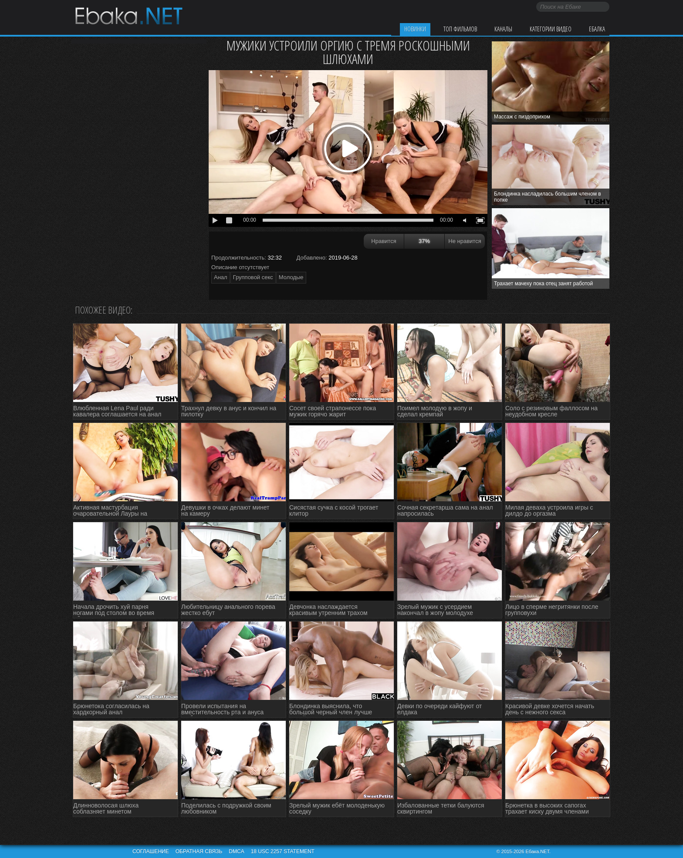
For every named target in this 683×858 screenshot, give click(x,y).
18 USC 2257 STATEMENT (282, 851)
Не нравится (464, 241)
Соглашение (150, 851)
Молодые (291, 277)
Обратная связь (199, 851)
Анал (220, 277)
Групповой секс (253, 277)
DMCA (236, 851)
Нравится (383, 241)
